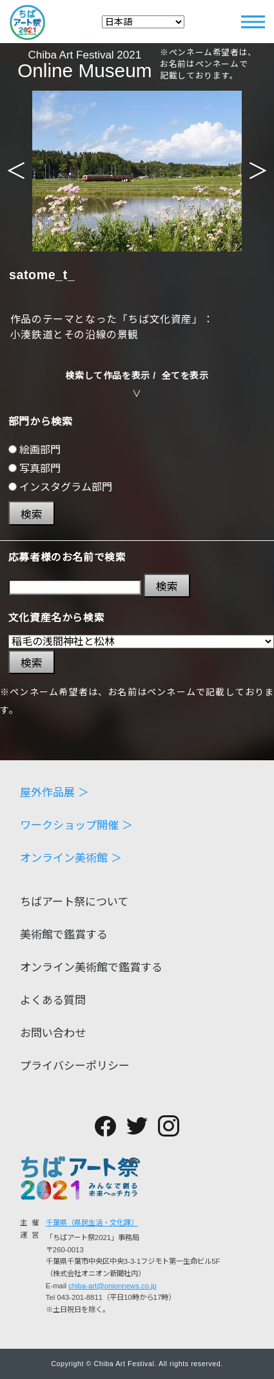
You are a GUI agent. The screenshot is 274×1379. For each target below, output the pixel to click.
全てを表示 (185, 375)
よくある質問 (53, 1000)
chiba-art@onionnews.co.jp (112, 1286)
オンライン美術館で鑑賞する (91, 967)
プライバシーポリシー (75, 1066)
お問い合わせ (53, 1033)
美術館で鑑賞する (64, 934)
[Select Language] (143, 21)
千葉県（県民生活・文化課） (92, 1223)
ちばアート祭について (74, 902)
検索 (32, 515)
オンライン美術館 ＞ (71, 858)
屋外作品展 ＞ (54, 792)
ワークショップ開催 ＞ (76, 825)
